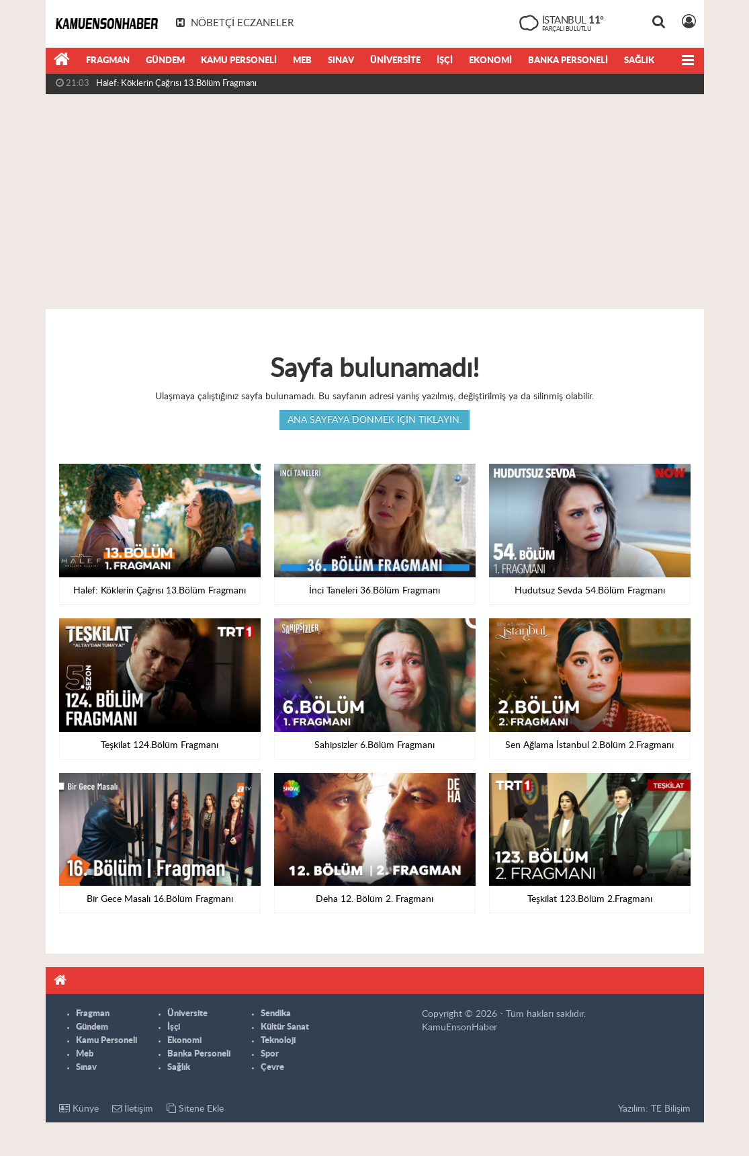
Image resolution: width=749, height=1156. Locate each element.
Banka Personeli (568, 60)
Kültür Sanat (285, 1027)
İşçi (445, 60)
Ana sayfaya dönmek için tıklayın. (374, 420)
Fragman (108, 60)
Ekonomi (490, 60)
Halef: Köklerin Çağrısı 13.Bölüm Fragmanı (176, 83)
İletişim (132, 1109)
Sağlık (639, 60)
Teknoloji (278, 1040)
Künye (79, 1109)
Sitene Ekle (195, 1109)
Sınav (341, 60)
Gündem (165, 60)
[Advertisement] (374, 202)
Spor (270, 1054)
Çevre (272, 1067)
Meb (302, 60)
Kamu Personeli (239, 60)
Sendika (276, 1013)
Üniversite (395, 60)
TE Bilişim (671, 1109)
